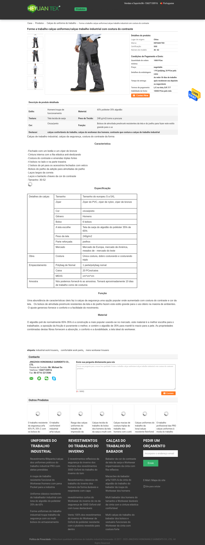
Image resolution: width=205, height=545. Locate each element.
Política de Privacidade (40, 539)
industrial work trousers (47, 350)
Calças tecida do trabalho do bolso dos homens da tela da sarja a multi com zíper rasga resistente (101, 430)
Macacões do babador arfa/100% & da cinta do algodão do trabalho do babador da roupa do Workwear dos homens (118, 483)
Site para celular (151, 486)
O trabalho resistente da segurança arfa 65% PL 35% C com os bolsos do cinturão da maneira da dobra (37, 430)
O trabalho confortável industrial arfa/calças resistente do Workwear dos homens (56, 431)
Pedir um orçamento (132, 9)
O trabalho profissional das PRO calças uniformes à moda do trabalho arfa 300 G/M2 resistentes (166, 430)
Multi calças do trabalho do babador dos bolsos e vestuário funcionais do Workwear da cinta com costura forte (120, 522)
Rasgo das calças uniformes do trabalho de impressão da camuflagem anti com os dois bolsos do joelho (80, 431)
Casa (70, 9)
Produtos (80, 9)
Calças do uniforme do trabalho (61, 23)
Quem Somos (95, 9)
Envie (151, 463)
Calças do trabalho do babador (118, 446)
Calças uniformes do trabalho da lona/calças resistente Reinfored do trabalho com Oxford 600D (145, 430)
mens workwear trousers (97, 350)
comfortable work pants (72, 350)
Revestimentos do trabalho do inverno (83, 446)
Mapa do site (158, 480)
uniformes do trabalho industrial (44, 446)
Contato (134, 95)
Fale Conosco (112, 9)
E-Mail (146, 480)
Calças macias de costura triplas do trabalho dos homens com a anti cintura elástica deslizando (123, 430)
